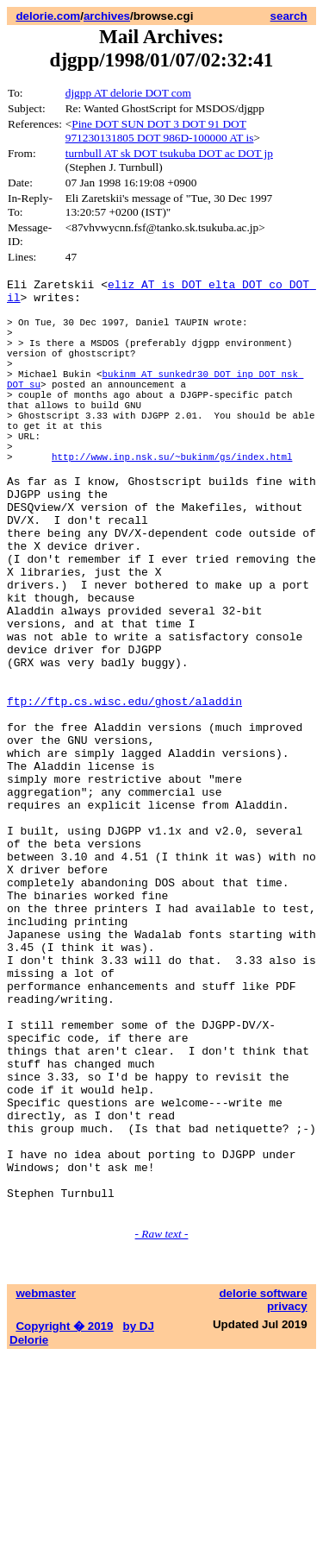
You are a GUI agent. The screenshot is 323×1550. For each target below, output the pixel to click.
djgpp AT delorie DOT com (128, 92)
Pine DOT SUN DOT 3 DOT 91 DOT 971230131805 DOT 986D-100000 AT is (159, 130)
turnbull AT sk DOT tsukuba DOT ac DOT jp (169, 153)
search (288, 15)
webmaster (46, 1487)
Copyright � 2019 (64, 1520)
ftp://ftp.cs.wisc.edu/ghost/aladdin (124, 794)
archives (107, 15)
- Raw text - (162, 1427)
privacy (287, 1500)
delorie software (263, 1487)
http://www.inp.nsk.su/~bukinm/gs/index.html (172, 500)
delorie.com (48, 15)
